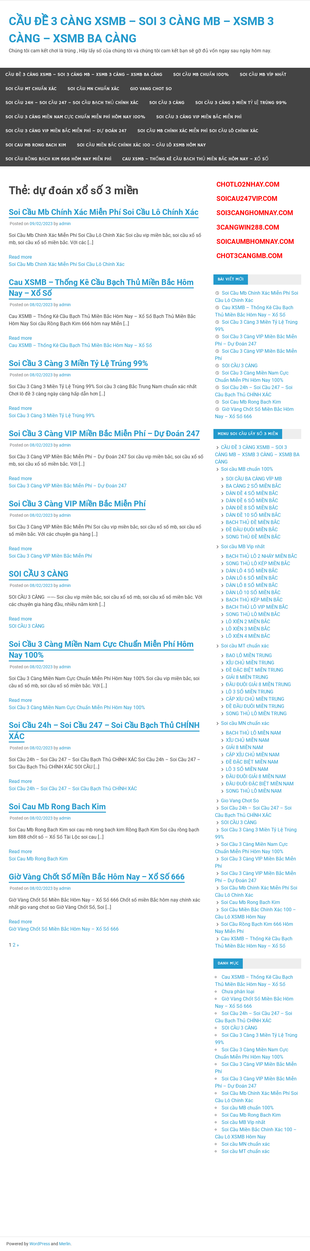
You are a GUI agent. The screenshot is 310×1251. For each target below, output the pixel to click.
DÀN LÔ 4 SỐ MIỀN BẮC (252, 571)
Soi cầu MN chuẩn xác (93, 89)
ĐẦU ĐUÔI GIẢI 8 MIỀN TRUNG (258, 684)
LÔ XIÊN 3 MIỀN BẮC (248, 629)
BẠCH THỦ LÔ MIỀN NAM (253, 733)
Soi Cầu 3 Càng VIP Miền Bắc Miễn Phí (199, 117)
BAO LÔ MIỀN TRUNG (249, 655)
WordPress (39, 1243)
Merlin (65, 1243)
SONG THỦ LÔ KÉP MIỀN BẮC (258, 563)
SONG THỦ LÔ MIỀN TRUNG (256, 713)
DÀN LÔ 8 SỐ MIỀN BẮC (252, 585)
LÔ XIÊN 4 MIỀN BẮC (248, 636)
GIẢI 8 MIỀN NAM (244, 747)
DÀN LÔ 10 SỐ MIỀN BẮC (253, 592)
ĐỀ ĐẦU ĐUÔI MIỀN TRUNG (255, 706)
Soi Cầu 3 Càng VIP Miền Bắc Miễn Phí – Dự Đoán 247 (66, 131)
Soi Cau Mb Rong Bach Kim (35, 145)
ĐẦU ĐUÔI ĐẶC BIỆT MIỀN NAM (260, 784)
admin (65, 223)
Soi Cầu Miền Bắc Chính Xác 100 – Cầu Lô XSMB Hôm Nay (141, 145)
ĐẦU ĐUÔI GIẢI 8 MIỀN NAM (256, 776)
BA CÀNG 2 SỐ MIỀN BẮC (253, 486)
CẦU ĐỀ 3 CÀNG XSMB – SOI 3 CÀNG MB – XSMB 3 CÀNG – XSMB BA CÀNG (83, 74)
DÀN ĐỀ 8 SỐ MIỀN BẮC (252, 508)
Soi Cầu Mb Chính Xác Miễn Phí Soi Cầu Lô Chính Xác (197, 131)
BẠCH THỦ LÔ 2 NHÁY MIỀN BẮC (261, 556)
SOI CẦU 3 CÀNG (166, 103)
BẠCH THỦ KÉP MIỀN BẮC (254, 600)
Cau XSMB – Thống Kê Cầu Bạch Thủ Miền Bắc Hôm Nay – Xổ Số (195, 159)
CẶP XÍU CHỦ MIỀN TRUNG (255, 699)
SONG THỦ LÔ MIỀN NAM (254, 791)
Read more (20, 257)
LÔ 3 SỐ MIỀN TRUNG (249, 692)
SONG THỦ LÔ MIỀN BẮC (253, 614)
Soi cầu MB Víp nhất (263, 74)
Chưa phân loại (238, 991)
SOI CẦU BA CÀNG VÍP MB (254, 479)
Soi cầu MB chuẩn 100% (201, 74)
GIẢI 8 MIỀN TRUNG (247, 677)
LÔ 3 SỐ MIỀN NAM (247, 769)
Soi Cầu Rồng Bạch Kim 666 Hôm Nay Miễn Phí (58, 159)
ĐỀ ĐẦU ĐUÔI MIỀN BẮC (252, 529)
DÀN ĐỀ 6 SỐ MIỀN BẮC (252, 500)
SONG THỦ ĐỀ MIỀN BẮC (253, 537)
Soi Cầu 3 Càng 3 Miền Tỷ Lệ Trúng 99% (241, 103)
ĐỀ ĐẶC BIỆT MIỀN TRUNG (254, 670)
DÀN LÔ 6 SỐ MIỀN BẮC (252, 578)
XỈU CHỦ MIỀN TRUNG (250, 663)
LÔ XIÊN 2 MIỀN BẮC (248, 621)
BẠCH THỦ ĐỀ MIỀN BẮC (253, 522)
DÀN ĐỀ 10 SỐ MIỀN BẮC (253, 515)
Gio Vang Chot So (151, 89)
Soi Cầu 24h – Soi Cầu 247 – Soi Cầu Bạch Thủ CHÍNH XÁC (71, 103)
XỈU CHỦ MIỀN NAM (247, 740)
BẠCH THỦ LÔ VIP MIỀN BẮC (257, 607)
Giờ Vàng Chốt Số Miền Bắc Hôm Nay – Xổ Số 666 (97, 876)
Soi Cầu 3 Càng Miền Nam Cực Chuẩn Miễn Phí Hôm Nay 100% (75, 117)
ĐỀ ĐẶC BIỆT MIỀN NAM (252, 762)
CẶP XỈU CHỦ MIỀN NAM (252, 755)
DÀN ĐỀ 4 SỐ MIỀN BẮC (252, 493)
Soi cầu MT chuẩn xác (31, 89)
